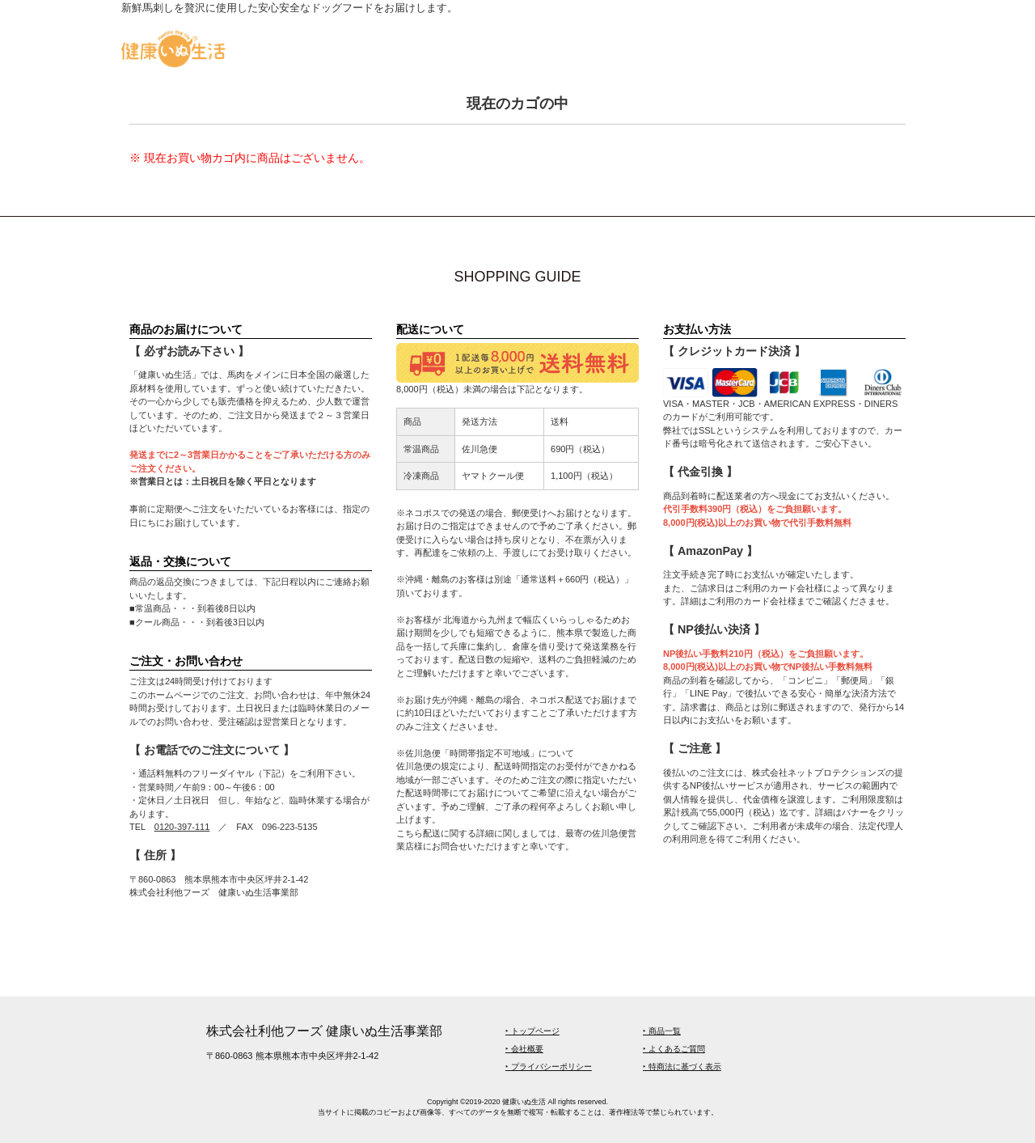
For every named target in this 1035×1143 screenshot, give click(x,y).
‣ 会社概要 (524, 1048)
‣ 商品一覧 (662, 1031)
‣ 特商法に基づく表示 (682, 1066)
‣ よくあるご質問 (674, 1048)
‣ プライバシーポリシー (548, 1066)
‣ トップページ (532, 1031)
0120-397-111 (182, 827)
